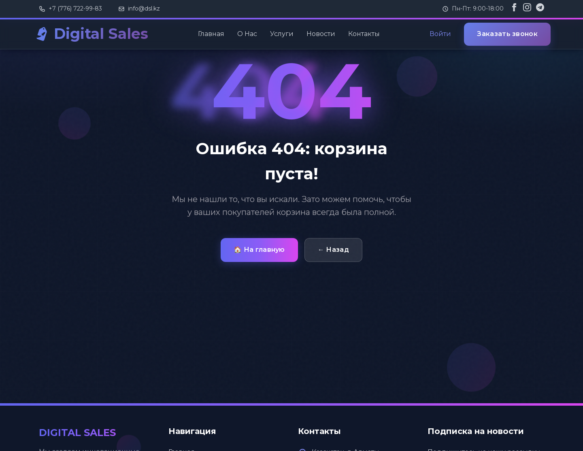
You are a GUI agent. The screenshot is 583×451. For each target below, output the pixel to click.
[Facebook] (514, 9)
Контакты (364, 34)
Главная (211, 34)
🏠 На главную (259, 249)
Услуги (282, 34)
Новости (320, 34)
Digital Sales (101, 34)
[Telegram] (540, 9)
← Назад (333, 249)
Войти (440, 34)
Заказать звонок (507, 34)
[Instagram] (527, 9)
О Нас (247, 34)
